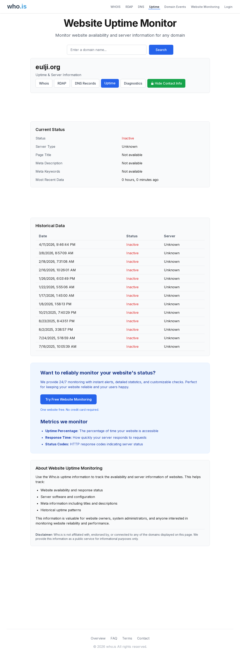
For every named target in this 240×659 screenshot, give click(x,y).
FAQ (114, 638)
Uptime (154, 6)
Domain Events (175, 6)
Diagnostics (133, 83)
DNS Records (85, 83)
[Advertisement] (120, 107)
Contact (143, 638)
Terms (127, 638)
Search (161, 50)
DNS (141, 6)
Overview (98, 638)
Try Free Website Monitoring (68, 399)
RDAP (129, 6)
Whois (44, 83)
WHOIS (116, 6)
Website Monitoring (205, 6)
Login (228, 6)
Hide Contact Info (166, 83)
